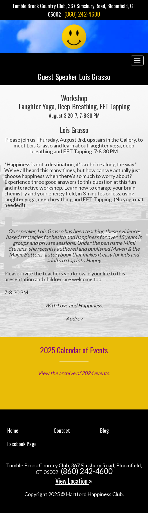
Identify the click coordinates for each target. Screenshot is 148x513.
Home (12, 430)
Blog (104, 430)
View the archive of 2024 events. (74, 373)
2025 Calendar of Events (74, 350)
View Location (74, 480)
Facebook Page (22, 444)
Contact (62, 430)
